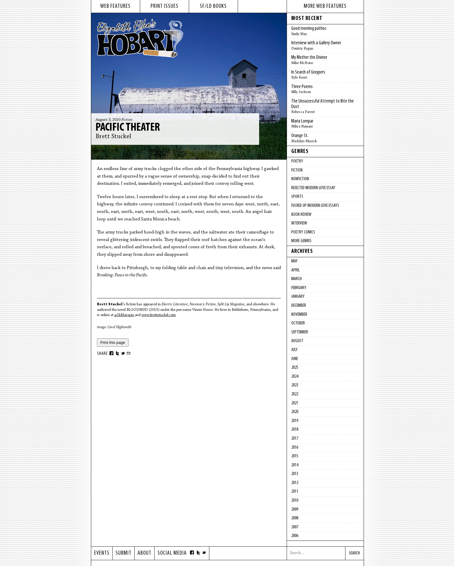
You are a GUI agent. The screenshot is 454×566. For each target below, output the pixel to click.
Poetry (297, 161)
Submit (123, 553)
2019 (294, 421)
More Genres (301, 241)
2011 (294, 491)
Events (101, 553)
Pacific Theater (128, 128)
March (296, 279)
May (294, 261)
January (298, 296)
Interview (299, 223)
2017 (294, 438)
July (294, 350)
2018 (294, 429)
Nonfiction (300, 179)
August (297, 341)
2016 (294, 447)
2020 (294, 412)
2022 (294, 394)
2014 (294, 465)
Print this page (112, 342)
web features (115, 6)
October (298, 323)
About (144, 553)
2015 (294, 456)
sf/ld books (213, 6)
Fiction (126, 120)
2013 (294, 474)
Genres (300, 151)
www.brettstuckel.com (159, 315)
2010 (294, 500)
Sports (297, 196)
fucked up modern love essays (315, 205)
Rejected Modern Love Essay (313, 188)
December (298, 305)
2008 (294, 518)
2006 (294, 536)
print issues (164, 6)
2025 (294, 367)
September (299, 332)
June (294, 359)
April (295, 270)
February (298, 288)
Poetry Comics (303, 232)
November (299, 314)
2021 (294, 403)
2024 (294, 376)
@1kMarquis (124, 315)
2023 (294, 385)
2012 (294, 483)
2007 (294, 527)
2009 (294, 509)
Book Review (301, 214)
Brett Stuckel (113, 137)
